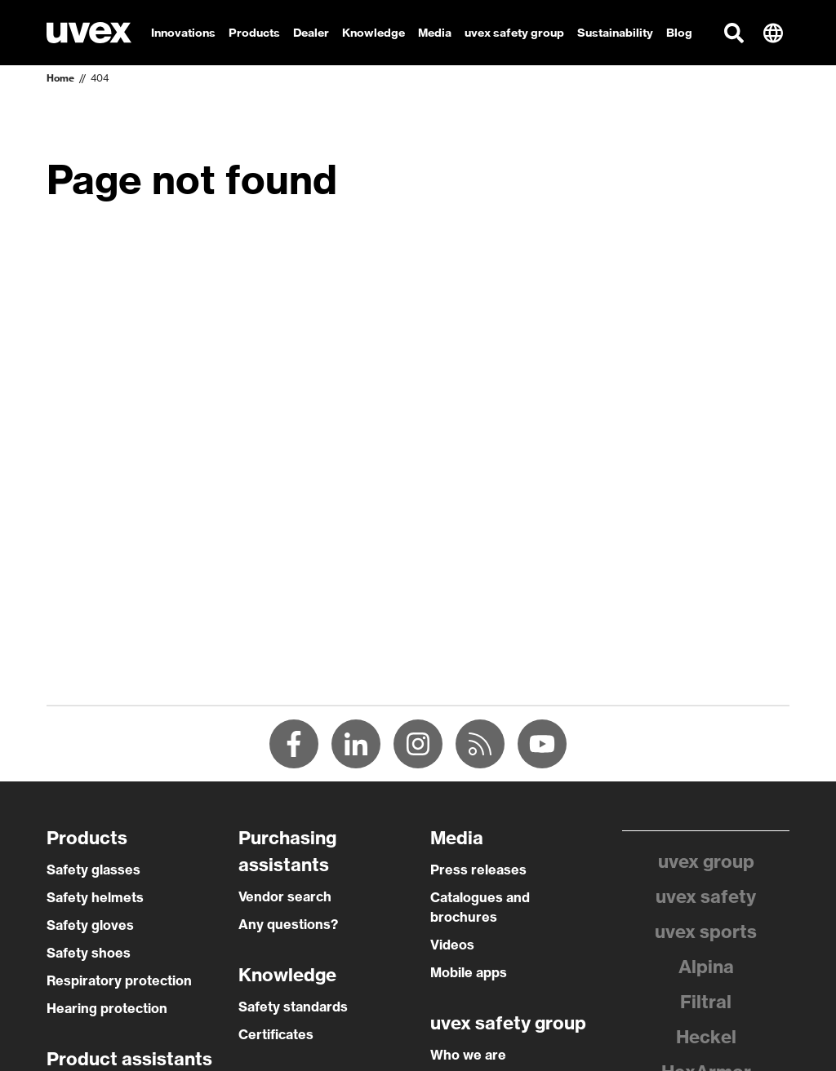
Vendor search (284, 896)
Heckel (706, 1036)
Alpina (706, 966)
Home (60, 78)
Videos (452, 944)
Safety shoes (89, 953)
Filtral (706, 1001)
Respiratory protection (119, 980)
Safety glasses (93, 869)
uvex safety (706, 896)
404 (100, 78)
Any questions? (288, 924)
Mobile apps (468, 972)
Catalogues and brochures (480, 907)
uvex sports (706, 931)
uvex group (706, 861)
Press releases (478, 869)
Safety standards (293, 1006)
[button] (734, 32)
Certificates (276, 1034)
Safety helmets (95, 897)
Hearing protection (107, 1008)
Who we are (468, 1055)
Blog (679, 32)
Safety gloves (90, 925)
